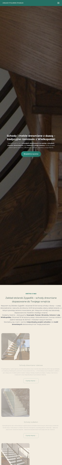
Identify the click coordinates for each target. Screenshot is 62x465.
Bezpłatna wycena (31, 154)
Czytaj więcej (31, 382)
